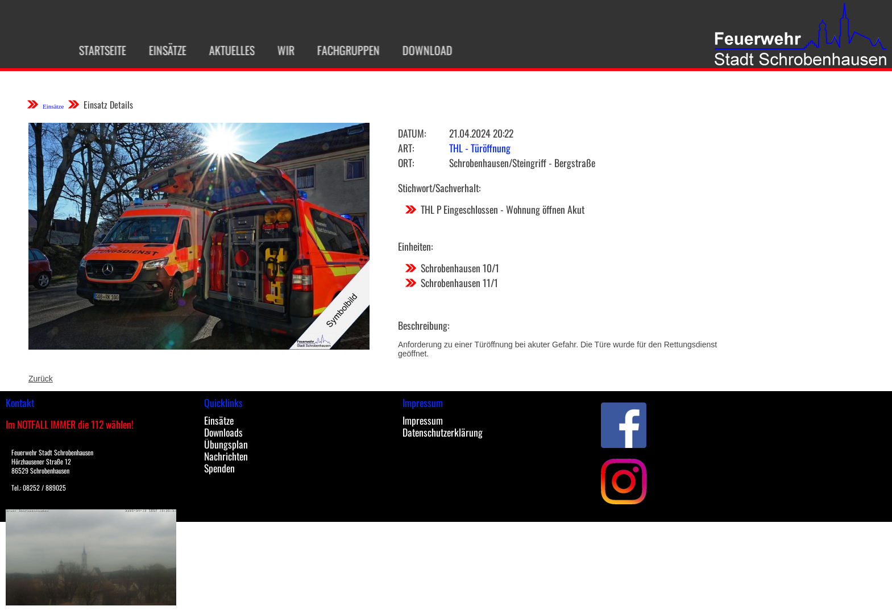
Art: (406, 147)
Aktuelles (224, 50)
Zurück (40, 378)
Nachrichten (226, 456)
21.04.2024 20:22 (481, 133)
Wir (278, 50)
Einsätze (160, 50)
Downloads (223, 432)
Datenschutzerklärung (443, 432)
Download (420, 50)
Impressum (423, 420)
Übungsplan (226, 444)
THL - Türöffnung (480, 147)
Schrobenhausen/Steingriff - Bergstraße (522, 162)
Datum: (412, 133)
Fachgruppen (341, 50)
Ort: (406, 162)
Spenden (219, 467)
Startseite (95, 50)
